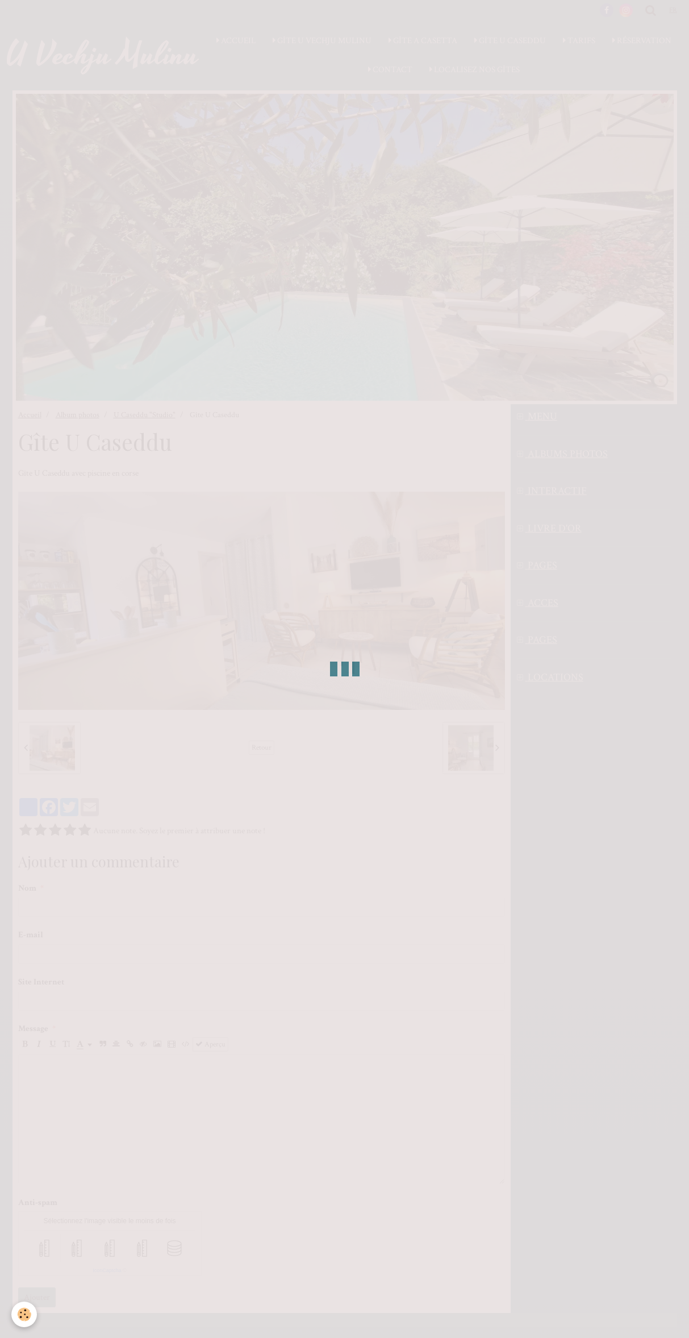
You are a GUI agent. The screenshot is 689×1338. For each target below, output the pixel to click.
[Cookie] (24, 1314)
